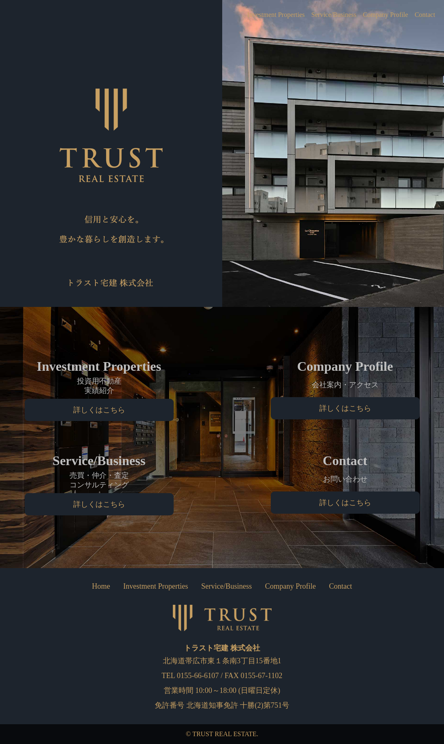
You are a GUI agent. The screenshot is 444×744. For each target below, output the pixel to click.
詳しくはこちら (99, 410)
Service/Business (323, 15)
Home (101, 586)
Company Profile (380, 15)
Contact (423, 15)
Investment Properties (258, 15)
